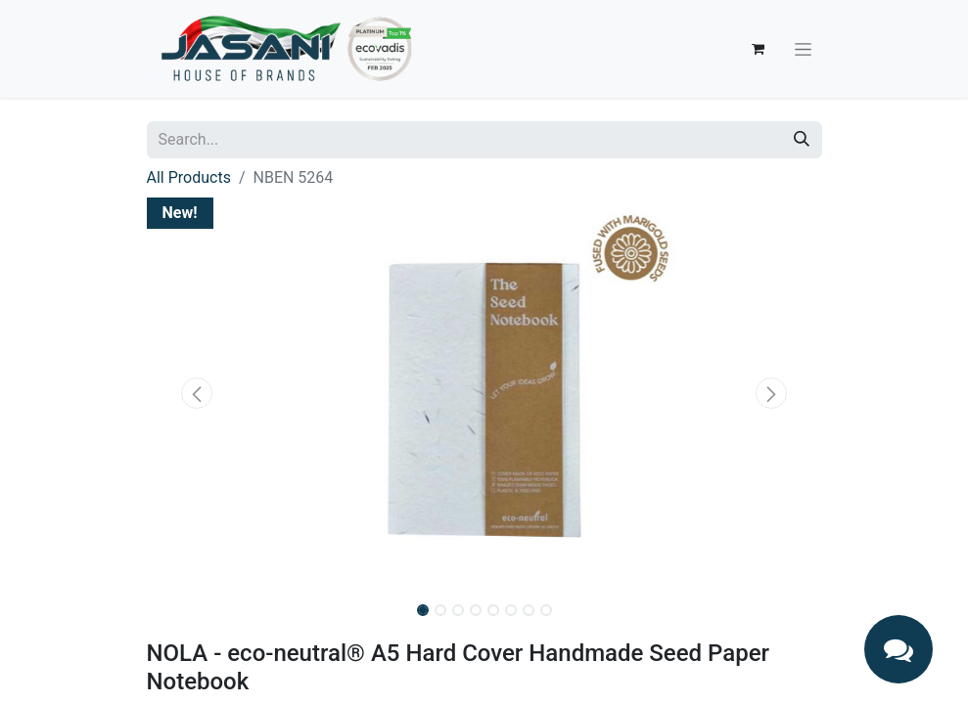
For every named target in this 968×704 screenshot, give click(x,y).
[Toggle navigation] (803, 48)
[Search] (801, 139)
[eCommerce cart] (758, 48)
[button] (198, 393)
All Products (189, 177)
